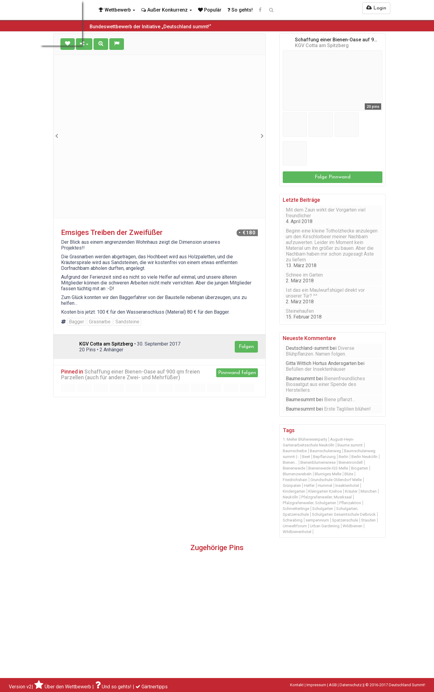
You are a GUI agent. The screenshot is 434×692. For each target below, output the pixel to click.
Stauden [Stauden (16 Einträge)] (368, 520)
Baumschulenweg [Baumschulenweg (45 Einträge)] (325, 451)
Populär (209, 10)
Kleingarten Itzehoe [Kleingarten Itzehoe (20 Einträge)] (325, 491)
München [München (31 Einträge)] (369, 491)
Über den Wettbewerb (68, 687)
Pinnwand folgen (237, 372)
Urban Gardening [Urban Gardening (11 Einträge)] (325, 526)
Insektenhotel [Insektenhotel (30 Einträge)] (347, 485)
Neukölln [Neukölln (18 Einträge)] (290, 497)
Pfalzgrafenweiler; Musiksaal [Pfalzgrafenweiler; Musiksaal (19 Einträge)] (326, 497)
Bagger (76, 322)
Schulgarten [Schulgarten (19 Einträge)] (322, 508)
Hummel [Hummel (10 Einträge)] (325, 485)
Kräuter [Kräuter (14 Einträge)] (351, 491)
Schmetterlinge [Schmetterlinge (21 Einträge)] (296, 508)
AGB (333, 685)
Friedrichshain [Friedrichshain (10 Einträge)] (295, 479)
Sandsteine (127, 322)
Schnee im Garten (304, 275)
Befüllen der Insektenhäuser (316, 369)
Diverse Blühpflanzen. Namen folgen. (320, 351)
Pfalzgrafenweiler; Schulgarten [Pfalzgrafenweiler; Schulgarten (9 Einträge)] (309, 503)
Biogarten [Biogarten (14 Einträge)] (359, 468)
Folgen (246, 346)
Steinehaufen (300, 311)
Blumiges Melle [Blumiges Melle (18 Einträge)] (328, 474)
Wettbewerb (117, 10)
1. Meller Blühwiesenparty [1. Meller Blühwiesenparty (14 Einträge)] (305, 439)
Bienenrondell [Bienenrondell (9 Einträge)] (351, 462)
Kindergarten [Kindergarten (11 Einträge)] (294, 491)
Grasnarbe (100, 322)
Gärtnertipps (155, 687)
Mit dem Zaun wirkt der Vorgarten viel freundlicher (325, 213)
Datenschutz (351, 685)
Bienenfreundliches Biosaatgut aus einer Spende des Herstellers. (325, 384)
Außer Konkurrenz (166, 10)
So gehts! (240, 10)
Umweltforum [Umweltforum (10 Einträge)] (295, 526)
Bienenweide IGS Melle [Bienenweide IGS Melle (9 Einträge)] (328, 468)
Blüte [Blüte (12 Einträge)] (348, 474)
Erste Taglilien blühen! (347, 409)
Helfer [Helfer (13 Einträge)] (309, 485)
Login (376, 8)
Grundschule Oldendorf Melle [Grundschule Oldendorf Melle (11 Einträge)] (336, 479)
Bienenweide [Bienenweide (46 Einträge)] (294, 468)
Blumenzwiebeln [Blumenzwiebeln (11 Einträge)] (297, 474)
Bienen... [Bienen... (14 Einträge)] (290, 462)
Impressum (316, 685)
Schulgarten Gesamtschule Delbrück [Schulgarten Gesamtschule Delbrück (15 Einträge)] (344, 514)
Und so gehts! (117, 687)
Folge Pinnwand (332, 177)
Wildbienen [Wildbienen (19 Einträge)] (352, 526)
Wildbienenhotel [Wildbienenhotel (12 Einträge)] (297, 531)
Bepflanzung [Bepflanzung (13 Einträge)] (324, 456)
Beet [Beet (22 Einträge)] (306, 456)
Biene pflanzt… (339, 399)
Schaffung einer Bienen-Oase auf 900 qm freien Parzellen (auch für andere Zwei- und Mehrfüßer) (130, 374)
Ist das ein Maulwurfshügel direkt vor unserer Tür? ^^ (325, 293)
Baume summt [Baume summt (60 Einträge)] (350, 445)
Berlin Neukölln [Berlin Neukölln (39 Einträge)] (364, 456)
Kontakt (297, 685)
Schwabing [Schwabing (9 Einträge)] (292, 520)
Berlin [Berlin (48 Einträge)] (343, 456)
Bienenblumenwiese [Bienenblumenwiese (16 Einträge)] (318, 462)
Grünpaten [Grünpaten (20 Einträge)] (292, 485)
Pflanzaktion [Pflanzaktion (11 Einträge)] (350, 503)
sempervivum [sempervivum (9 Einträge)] (317, 520)
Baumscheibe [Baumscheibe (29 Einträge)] (295, 451)
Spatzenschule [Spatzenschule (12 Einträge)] (345, 520)
